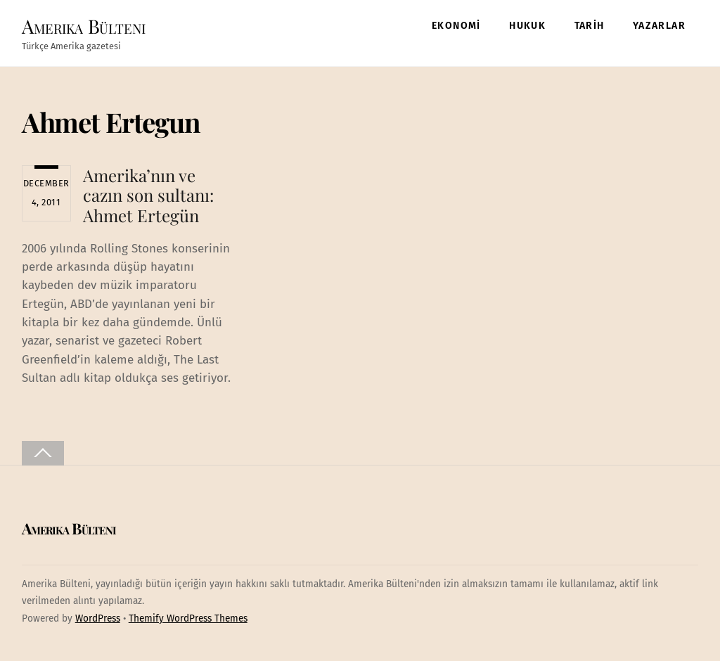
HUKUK (527, 26)
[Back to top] (43, 453)
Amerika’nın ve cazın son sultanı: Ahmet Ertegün (148, 195)
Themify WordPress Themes (188, 618)
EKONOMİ (456, 26)
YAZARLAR (659, 26)
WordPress (97, 618)
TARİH (589, 26)
